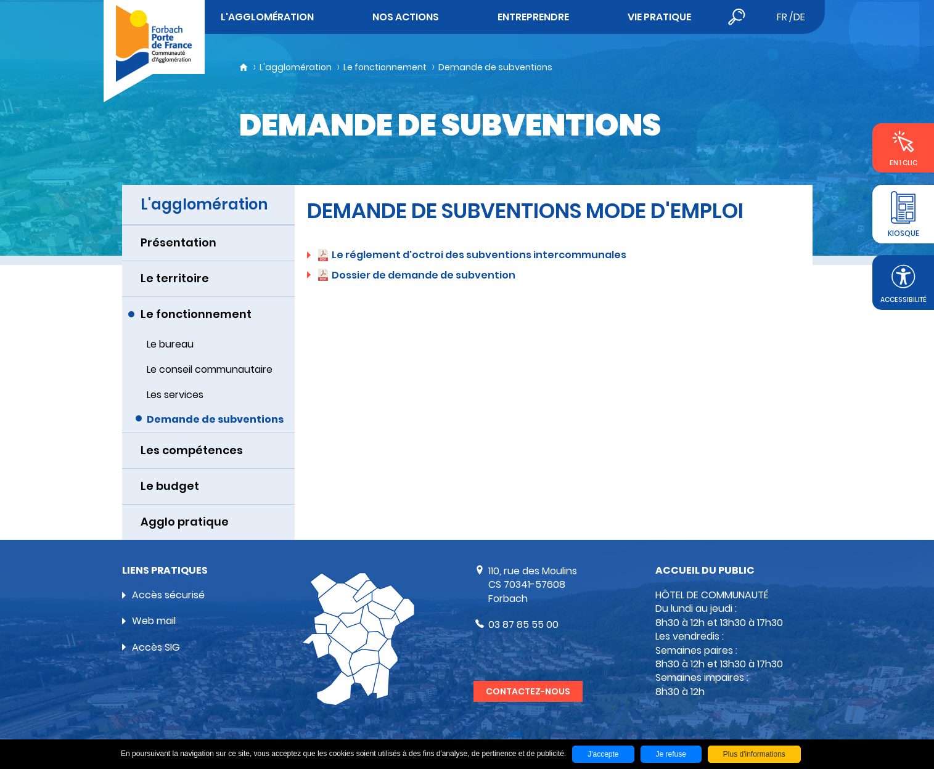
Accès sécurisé (168, 595)
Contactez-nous (528, 691)
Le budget (170, 486)
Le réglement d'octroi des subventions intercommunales (479, 255)
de (799, 17)
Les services (175, 395)
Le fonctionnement (385, 67)
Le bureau (170, 344)
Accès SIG (156, 647)
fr (782, 17)
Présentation (178, 242)
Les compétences (192, 450)
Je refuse (671, 754)
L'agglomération (296, 67)
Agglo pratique (185, 521)
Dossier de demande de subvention (423, 275)
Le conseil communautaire (209, 369)
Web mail (154, 621)
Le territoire (175, 278)
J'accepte (603, 754)
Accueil (243, 67)
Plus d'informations (754, 754)
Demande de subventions (495, 67)
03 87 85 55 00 (523, 624)
